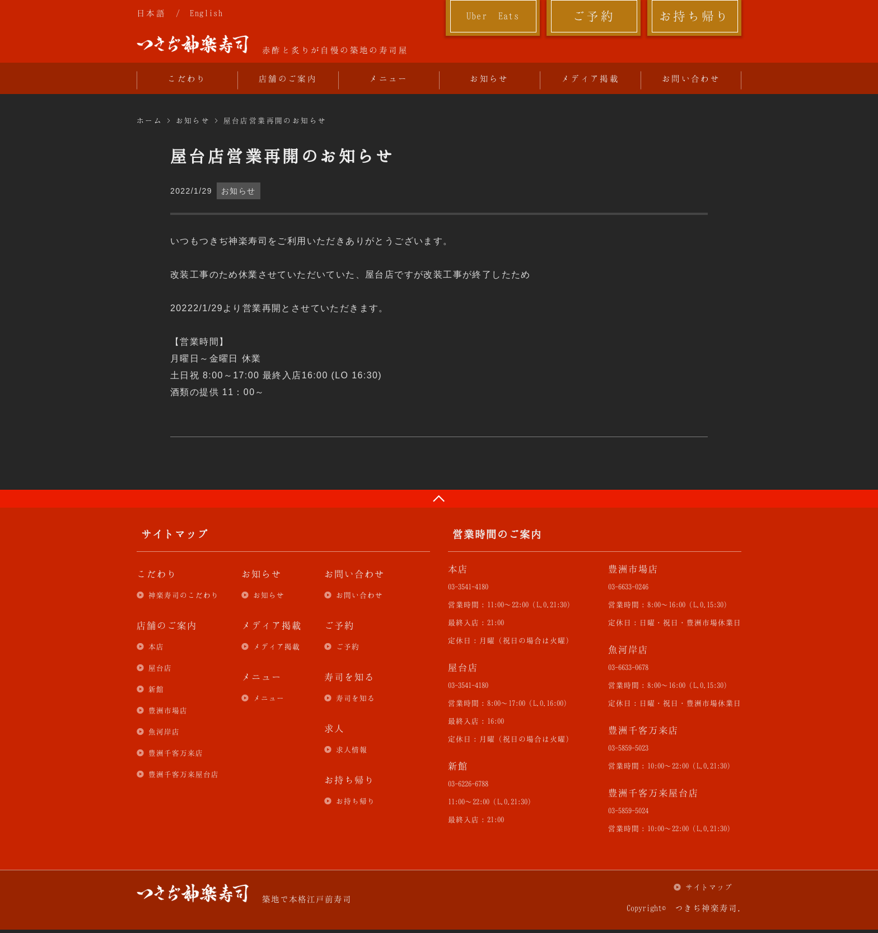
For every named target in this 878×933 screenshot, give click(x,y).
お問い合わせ (691, 78)
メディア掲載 (590, 78)
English (206, 12)
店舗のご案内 (288, 78)
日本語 (151, 12)
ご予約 (593, 15)
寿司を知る (355, 698)
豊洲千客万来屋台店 (183, 774)
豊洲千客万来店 (175, 753)
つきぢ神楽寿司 (193, 44)
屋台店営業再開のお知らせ (275, 120)
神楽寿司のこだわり (183, 595)
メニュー (388, 78)
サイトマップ (708, 887)
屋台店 (160, 668)
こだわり (187, 78)
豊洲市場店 (168, 710)
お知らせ (489, 78)
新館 (156, 689)
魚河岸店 (164, 731)
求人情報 (351, 749)
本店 (156, 646)
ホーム (149, 120)
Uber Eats (493, 16)
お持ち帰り (694, 15)
